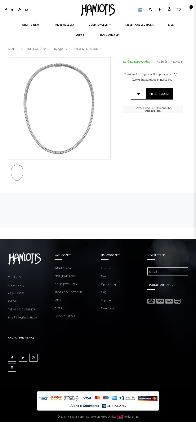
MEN (58, 300)
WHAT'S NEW (63, 268)
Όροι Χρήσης (109, 284)
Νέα (103, 276)
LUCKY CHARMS (65, 316)
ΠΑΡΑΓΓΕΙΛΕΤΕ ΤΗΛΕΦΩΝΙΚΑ (153, 109)
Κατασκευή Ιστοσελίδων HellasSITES (112, 416)
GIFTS (58, 308)
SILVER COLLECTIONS (68, 292)
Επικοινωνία (108, 308)
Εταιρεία (106, 268)
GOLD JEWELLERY (66, 284)
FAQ (103, 292)
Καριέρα (106, 300)
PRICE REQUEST (159, 94)
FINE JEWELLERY (65, 276)
